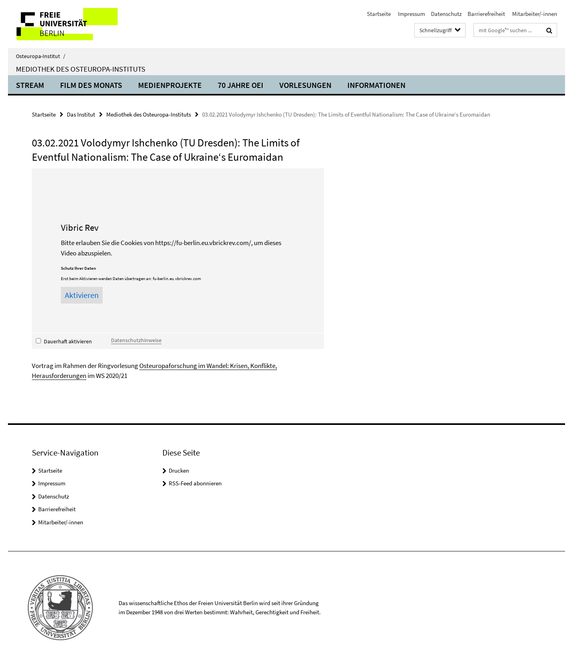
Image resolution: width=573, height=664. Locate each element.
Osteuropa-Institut (40, 56)
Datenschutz (446, 14)
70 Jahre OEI (240, 85)
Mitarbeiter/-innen (534, 14)
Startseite (379, 14)
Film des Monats (91, 85)
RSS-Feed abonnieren (195, 483)
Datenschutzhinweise (136, 340)
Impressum (411, 14)
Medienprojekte (170, 85)
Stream (30, 85)
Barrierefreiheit (486, 14)
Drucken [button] (179, 470)
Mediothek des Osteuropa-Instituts (80, 69)
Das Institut (81, 114)
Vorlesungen (305, 85)
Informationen (376, 85)
